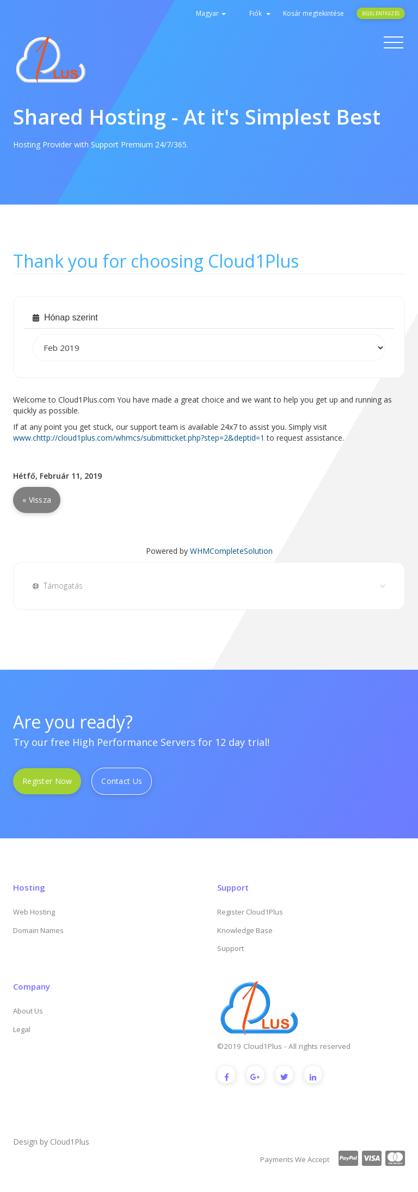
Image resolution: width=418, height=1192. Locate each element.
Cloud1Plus (69, 1142)
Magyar (211, 13)
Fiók (260, 13)
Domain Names (38, 930)
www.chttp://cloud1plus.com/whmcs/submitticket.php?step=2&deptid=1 (139, 438)
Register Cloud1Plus (250, 912)
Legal (21, 1029)
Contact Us (121, 781)
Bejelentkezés (380, 13)
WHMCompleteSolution (231, 551)
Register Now (47, 781)
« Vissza (36, 500)
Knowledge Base (245, 930)
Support (230, 948)
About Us (28, 1011)
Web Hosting (34, 912)
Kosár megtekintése (313, 13)
